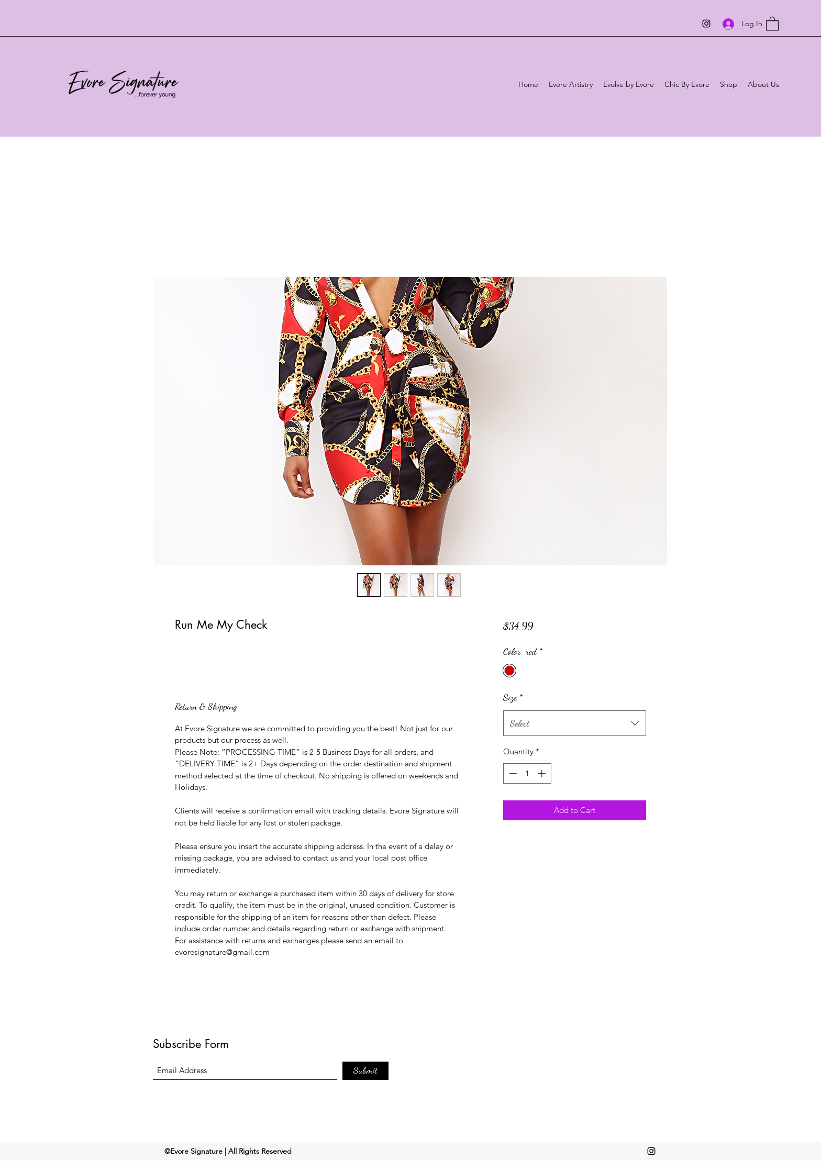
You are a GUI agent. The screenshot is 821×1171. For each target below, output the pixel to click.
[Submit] (365, 1071)
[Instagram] (706, 23)
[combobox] (574, 723)
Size (513, 697)
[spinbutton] (527, 773)
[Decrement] (512, 773)
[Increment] (543, 773)
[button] (772, 23)
